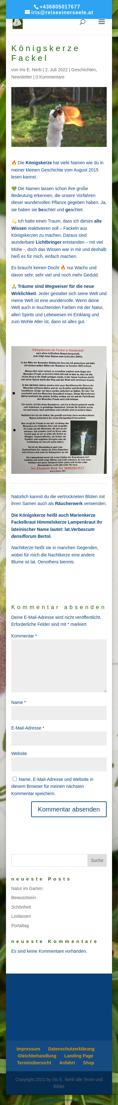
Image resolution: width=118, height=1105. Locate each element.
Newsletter (21, 76)
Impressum (28, 1048)
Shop (88, 1062)
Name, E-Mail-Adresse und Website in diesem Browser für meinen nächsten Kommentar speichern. (52, 786)
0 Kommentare (50, 76)
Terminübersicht (34, 1062)
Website (19, 753)
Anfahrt (67, 1062)
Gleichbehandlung (37, 1055)
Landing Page (79, 1055)
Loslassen (21, 916)
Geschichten (83, 69)
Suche (97, 860)
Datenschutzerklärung (71, 1048)
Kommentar (24, 635)
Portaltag (20, 925)
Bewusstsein (23, 897)
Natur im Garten (27, 888)
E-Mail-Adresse (27, 727)
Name (18, 702)
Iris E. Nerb (31, 69)
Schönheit (21, 907)
